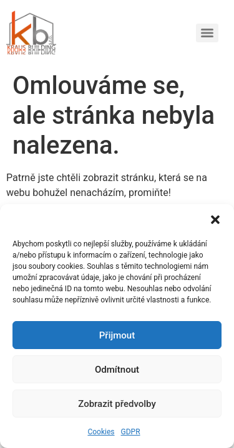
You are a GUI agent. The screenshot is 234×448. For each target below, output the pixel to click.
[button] (215, 219)
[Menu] (207, 33)
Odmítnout (117, 369)
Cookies (100, 431)
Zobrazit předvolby (117, 403)
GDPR (130, 431)
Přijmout (117, 335)
